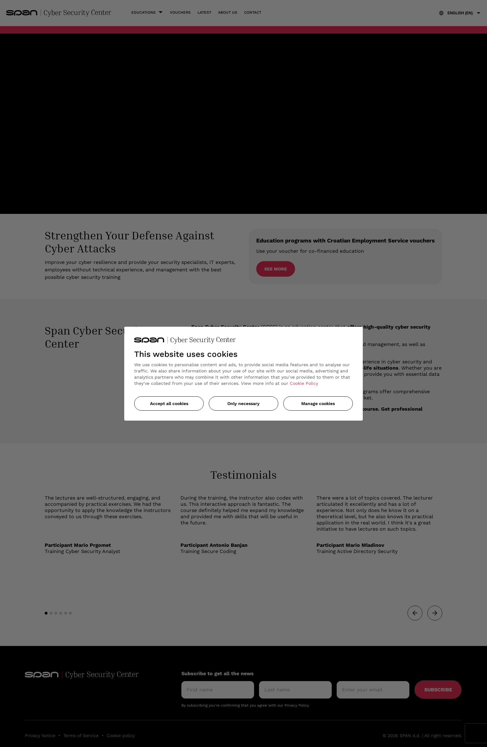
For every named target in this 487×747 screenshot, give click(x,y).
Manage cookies (318, 403)
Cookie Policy (304, 383)
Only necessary (243, 403)
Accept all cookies (169, 403)
